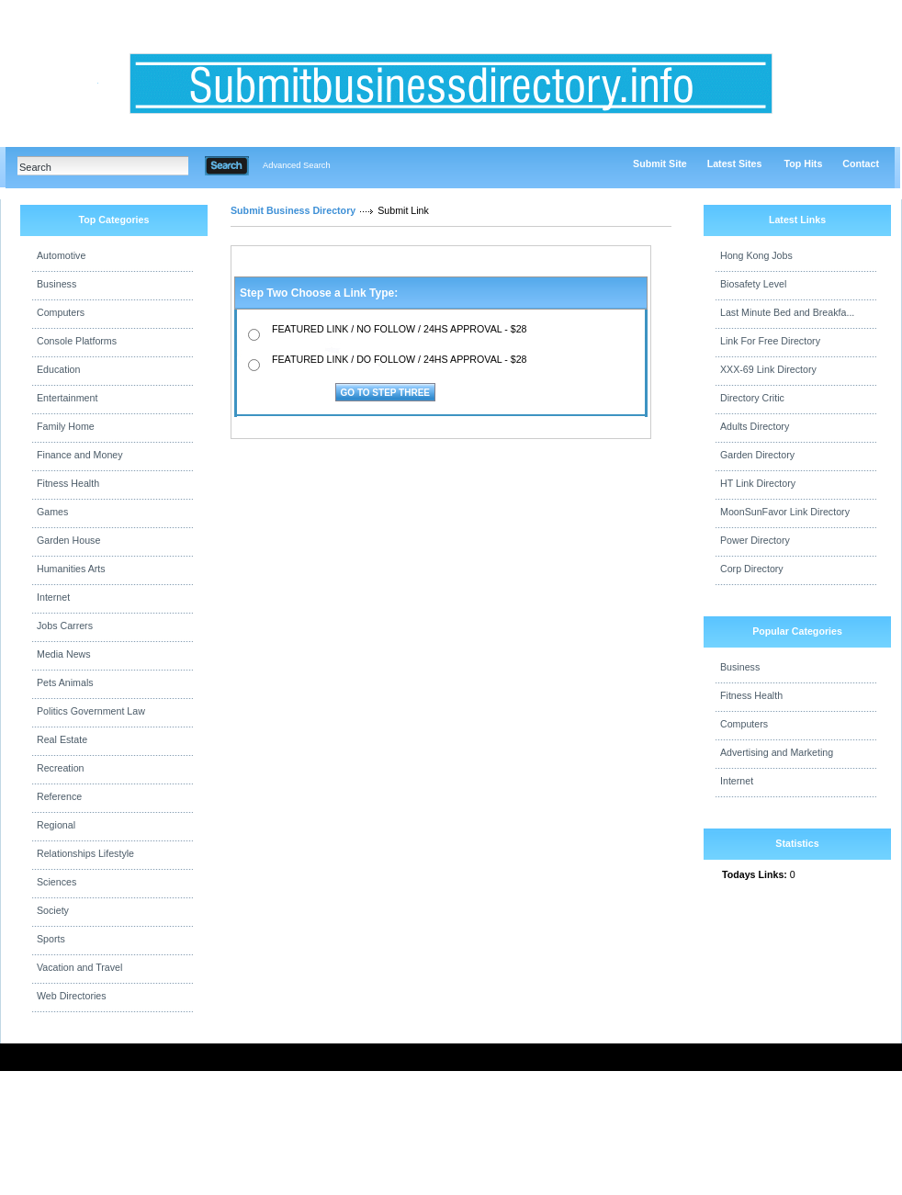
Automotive (61, 255)
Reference (59, 796)
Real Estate (62, 739)
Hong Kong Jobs (756, 255)
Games (52, 511)
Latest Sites (734, 163)
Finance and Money (80, 454)
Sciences (56, 881)
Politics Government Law (91, 710)
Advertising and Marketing (776, 752)
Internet (53, 597)
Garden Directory (757, 454)
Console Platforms (77, 340)
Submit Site (660, 163)
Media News (64, 654)
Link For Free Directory (770, 340)
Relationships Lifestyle (85, 853)
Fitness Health (68, 483)
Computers (61, 312)
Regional (56, 824)
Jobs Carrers (65, 625)
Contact (860, 163)
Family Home (66, 426)
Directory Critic (752, 397)
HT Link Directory (757, 483)
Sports (51, 938)
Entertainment (67, 397)
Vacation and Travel (79, 967)
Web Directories (72, 995)
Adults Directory (754, 426)
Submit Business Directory (293, 210)
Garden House (68, 540)
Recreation (61, 767)
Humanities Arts (71, 568)
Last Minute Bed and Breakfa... (787, 312)
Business (56, 283)
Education (58, 369)
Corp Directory (752, 568)
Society (53, 910)
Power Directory (755, 540)
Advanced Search (297, 165)
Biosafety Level (753, 283)
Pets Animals (65, 682)
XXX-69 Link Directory (768, 369)
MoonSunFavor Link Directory (785, 511)
